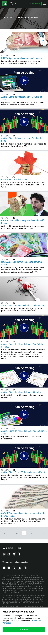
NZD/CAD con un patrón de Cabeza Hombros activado (21, 263)
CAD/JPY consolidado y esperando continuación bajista (23, 221)
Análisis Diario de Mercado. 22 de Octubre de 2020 (21, 98)
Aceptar (24, 629)
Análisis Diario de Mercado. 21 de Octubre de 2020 (21, 139)
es (15, 4)
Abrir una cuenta (34, 4)
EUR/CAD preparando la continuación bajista (21, 58)
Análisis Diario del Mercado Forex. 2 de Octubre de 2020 (24, 432)
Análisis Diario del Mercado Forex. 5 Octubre (21, 392)
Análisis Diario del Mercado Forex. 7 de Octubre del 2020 (22, 345)
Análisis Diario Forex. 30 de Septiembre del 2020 (23, 472)
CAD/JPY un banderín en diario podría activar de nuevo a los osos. (23, 514)
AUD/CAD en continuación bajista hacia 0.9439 (22, 305)
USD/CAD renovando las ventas (15, 179)
